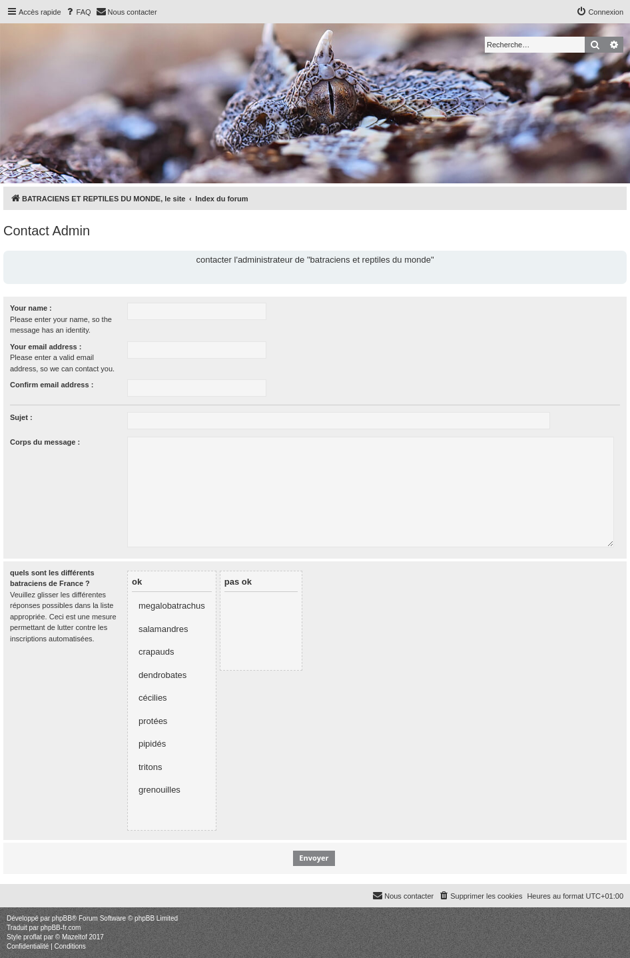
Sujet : (21, 417)
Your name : (31, 308)
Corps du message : (45, 442)
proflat (32, 937)
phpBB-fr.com (61, 927)
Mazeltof (74, 937)
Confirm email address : (51, 385)
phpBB (62, 918)
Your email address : (45, 347)
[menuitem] (78, 12)
